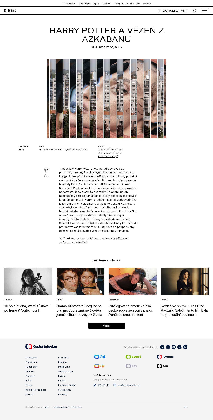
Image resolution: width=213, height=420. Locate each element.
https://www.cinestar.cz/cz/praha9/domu (63, 149)
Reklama (62, 362)
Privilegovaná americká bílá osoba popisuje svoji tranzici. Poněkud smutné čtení (131, 310)
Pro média (63, 357)
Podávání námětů (66, 385)
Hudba (9, 299)
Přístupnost (77, 407)
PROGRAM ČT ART (172, 10)
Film (60, 299)
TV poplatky (31, 366)
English (46, 407)
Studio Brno (64, 366)
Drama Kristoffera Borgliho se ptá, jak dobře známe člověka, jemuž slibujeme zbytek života (79, 310)
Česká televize (68, 3)
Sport (96, 3)
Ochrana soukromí (60, 407)
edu (138, 3)
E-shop (29, 385)
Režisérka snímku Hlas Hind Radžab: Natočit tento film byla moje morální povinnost (184, 310)
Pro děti (130, 3)
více (106, 325)
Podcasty (30, 375)
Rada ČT (62, 375)
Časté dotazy (64, 389)
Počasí (28, 380)
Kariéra (61, 380)
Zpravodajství (84, 3)
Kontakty (62, 394)
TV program (118, 3)
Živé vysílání (31, 362)
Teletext (29, 371)
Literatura (114, 299)
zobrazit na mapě (108, 156)
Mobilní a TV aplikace (35, 389)
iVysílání (106, 3)
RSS (186, 407)
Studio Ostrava (65, 371)
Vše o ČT (147, 3)
